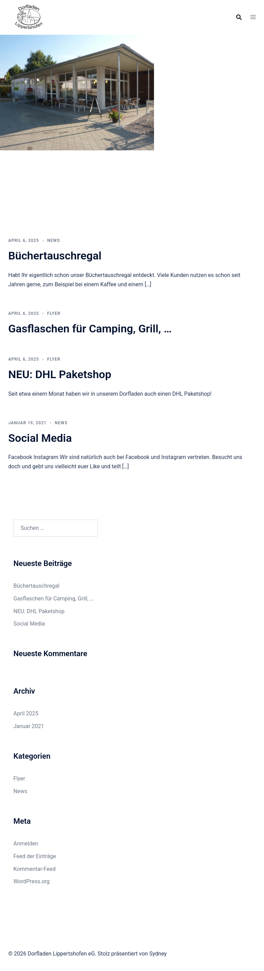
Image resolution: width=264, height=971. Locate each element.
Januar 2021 (28, 726)
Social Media (40, 438)
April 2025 (25, 713)
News (53, 240)
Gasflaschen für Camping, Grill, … (90, 328)
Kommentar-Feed (34, 869)
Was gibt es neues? (39, 200)
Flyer (53, 313)
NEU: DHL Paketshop (59, 374)
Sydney (158, 953)
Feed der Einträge (34, 856)
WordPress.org (31, 881)
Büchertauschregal (54, 255)
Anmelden (25, 843)
